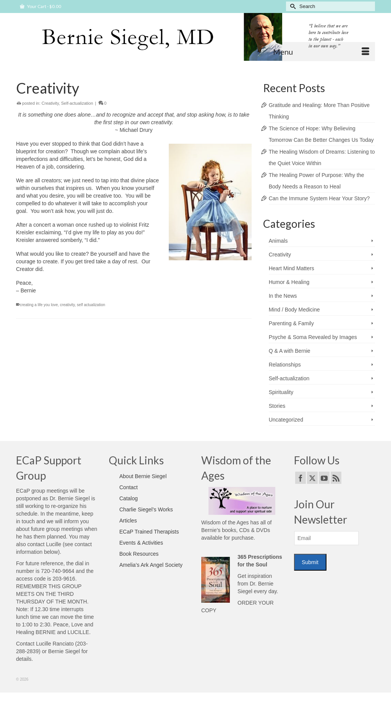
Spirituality (281, 392)
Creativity (50, 103)
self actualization (91, 305)
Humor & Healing (289, 282)
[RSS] (336, 477)
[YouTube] (324, 477)
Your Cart (40, 6)
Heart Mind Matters (291, 268)
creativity (67, 305)
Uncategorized (286, 420)
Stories (277, 406)
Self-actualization (77, 103)
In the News (283, 296)
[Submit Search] (291, 6)
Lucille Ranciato (55, 644)
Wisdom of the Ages (225, 522)
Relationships (285, 365)
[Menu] (321, 51)
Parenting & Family (291, 323)
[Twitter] (312, 477)
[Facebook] (300, 477)
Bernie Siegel (64, 651)
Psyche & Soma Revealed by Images (313, 337)
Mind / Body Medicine (294, 310)
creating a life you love (39, 305)
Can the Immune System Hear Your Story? (319, 198)
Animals (278, 241)
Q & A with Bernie (289, 351)
